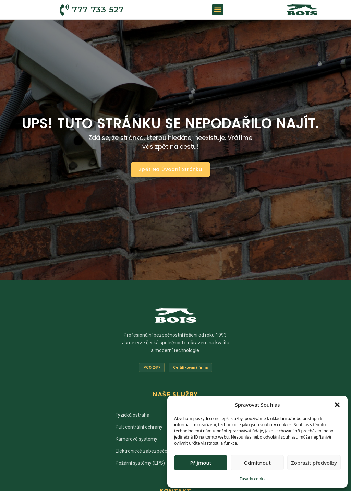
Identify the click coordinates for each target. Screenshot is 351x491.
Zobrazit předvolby (314, 462)
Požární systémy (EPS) (140, 463)
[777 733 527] (64, 10)
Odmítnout (257, 462)
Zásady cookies (254, 479)
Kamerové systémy (136, 439)
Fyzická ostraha (132, 415)
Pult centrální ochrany (139, 427)
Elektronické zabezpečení (143, 451)
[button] (337, 404)
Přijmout (200, 462)
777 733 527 (98, 9)
